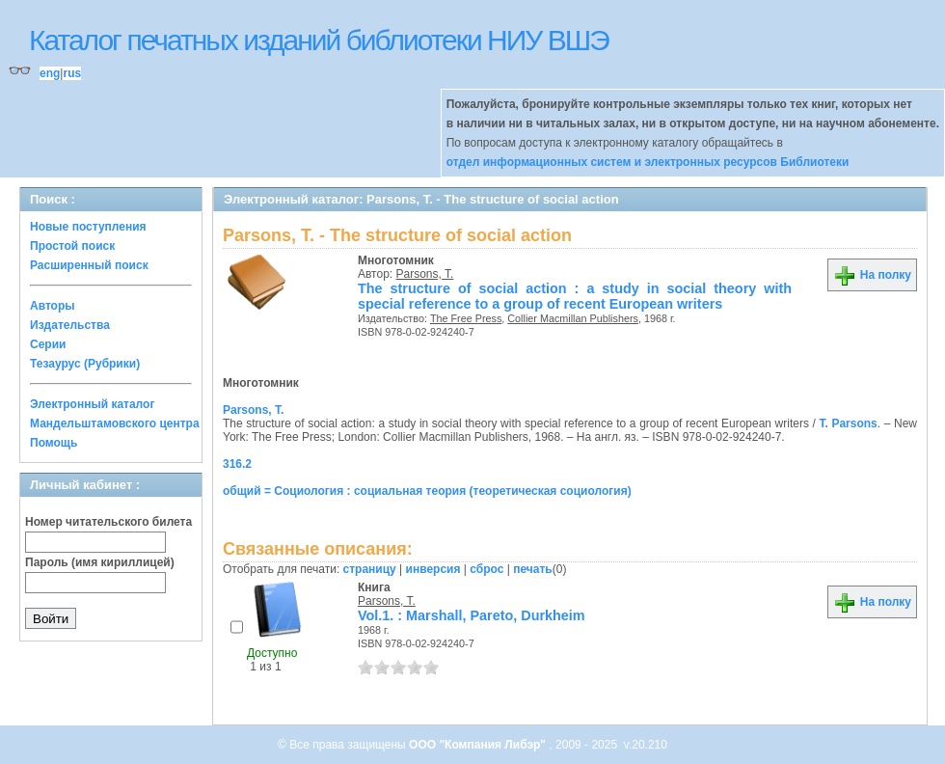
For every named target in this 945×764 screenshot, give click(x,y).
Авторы (52, 306)
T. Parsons (848, 423)
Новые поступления (88, 226)
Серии (48, 344)
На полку (872, 275)
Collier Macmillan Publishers (572, 318)
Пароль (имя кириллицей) (100, 562)
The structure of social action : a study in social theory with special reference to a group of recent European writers (575, 296)
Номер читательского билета (108, 522)
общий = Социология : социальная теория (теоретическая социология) (427, 491)
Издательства (70, 325)
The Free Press (465, 318)
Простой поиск (72, 246)
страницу (369, 569)
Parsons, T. (425, 274)
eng (50, 73)
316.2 (237, 464)
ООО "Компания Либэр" (479, 744)
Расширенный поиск (89, 265)
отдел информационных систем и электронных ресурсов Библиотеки (648, 162)
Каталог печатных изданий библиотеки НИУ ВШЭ (318, 40)
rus (72, 73)
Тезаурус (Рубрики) (85, 363)
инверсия (433, 569)
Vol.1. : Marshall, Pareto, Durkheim (471, 615)
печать (533, 569)
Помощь (53, 443)
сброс (486, 569)
